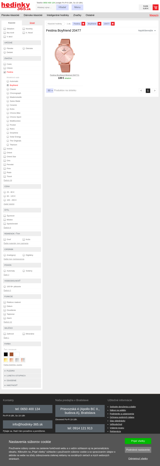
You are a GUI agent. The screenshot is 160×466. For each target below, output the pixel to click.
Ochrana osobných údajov (122, 417)
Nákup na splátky (118, 410)
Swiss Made (13, 101)
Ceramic (12, 105)
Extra (10, 109)
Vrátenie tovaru (117, 428)
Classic (11, 89)
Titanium (12, 145)
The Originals (14, 141)
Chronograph (14, 93)
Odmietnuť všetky (138, 458)
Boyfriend (12, 85)
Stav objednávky (117, 421)
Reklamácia (115, 431)
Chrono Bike (13, 113)
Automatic (12, 81)
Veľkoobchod (116, 424)
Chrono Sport (14, 117)
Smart (32, 23)
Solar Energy (14, 137)
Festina (8, 72)
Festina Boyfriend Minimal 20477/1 (64, 75)
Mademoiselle (14, 97)
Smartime (12, 133)
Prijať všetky (138, 441)
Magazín (154, 15)
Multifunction (14, 121)
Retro (10, 129)
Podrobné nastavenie (138, 449)
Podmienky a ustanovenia (122, 414)
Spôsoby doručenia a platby (123, 407)
